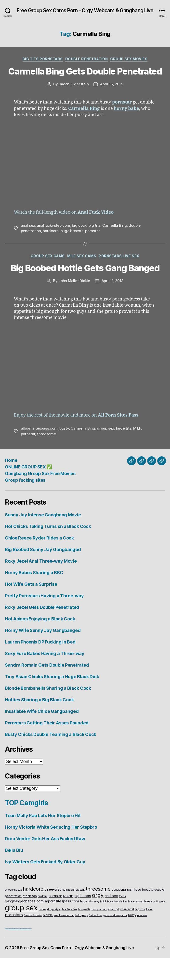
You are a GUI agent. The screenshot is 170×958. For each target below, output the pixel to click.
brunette (68, 896)
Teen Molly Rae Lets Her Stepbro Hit (43, 815)
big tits (95, 225)
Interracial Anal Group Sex (26, 928)
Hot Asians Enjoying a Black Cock (40, 618)
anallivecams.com (64, 915)
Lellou (149, 909)
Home (11, 460)
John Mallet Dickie (74, 280)
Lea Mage (129, 901)
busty (64, 428)
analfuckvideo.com (53, 225)
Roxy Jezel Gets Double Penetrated (42, 607)
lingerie (160, 901)
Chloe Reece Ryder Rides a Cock (39, 537)
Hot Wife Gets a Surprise (31, 584)
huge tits (123, 428)
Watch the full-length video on (64, 212)
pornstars (14, 914)
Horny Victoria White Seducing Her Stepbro (51, 827)
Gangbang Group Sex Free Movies (40, 473)
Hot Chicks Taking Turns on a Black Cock (48, 526)
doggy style (53, 909)
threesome (46, 434)
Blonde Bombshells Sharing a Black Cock (48, 688)
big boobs (83, 896)
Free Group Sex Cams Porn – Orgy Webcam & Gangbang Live (77, 947)
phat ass (142, 915)
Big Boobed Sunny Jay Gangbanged (43, 549)
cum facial (68, 889)
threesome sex (13, 889)
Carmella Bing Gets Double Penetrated (85, 71)
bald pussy (81, 915)
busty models (99, 909)
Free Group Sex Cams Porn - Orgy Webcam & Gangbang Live (85, 10)
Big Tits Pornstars (43, 59)
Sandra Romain (33, 915)
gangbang (119, 889)
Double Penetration (86, 59)
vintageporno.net (17, 928)
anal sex (28, 225)
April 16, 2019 (111, 84)
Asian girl (113, 909)
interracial (127, 909)
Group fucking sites (25, 480)
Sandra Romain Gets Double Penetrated (47, 665)
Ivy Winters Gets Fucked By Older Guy (45, 861)
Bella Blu (14, 850)
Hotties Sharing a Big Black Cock (39, 699)
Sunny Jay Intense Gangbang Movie (43, 514)
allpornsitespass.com (39, 428)
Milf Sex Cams (81, 256)
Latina (42, 909)
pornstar (92, 230)
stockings (30, 896)
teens (122, 896)
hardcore (51, 230)
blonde (48, 915)
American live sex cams (9, 928)
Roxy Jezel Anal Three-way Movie (41, 561)
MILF (137, 428)
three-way (53, 889)
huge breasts (72, 230)
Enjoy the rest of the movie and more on (76, 415)
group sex (105, 428)
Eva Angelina (69, 909)
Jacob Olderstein (74, 84)
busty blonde (114, 901)
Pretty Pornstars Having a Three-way (44, 595)
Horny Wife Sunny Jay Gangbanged (43, 630)
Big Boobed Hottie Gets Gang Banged (85, 268)
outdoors (42, 896)
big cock (79, 225)
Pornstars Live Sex (119, 256)
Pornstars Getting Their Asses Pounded (47, 722)
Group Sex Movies (128, 59)
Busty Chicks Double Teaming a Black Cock (50, 734)
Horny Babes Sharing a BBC (34, 572)
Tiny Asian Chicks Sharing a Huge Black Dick (52, 676)
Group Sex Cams (48, 256)
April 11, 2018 (112, 280)
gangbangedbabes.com (24, 901)
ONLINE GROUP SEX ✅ (28, 466)
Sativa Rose (95, 915)
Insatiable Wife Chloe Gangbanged (41, 711)
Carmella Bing (114, 225)
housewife (84, 909)
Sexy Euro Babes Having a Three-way (44, 653)
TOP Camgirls (26, 803)
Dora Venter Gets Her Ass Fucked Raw (45, 838)
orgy (98, 895)
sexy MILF (100, 901)
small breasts (145, 901)
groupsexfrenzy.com (115, 915)
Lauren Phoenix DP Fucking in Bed (40, 641)
